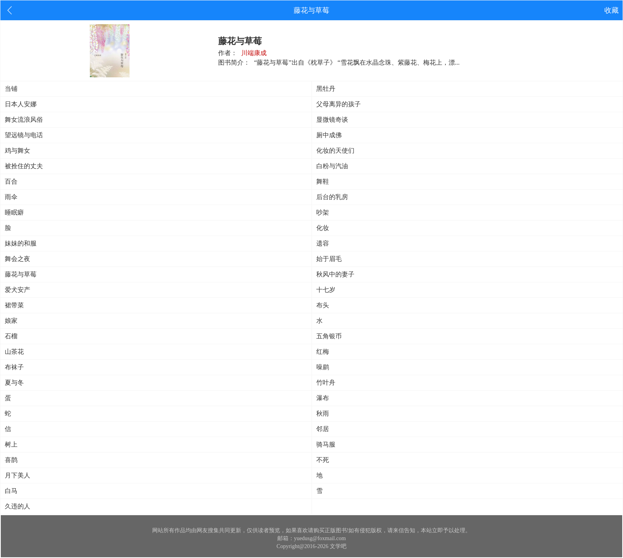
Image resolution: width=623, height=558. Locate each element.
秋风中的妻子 (335, 274)
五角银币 (329, 336)
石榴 (11, 336)
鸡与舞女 (17, 150)
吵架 (322, 212)
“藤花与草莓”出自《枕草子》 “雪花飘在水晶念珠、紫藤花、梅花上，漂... (356, 62)
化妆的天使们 (335, 150)
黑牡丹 (325, 88)
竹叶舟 (325, 382)
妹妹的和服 (21, 243)
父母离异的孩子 (338, 104)
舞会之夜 (17, 258)
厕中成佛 (329, 135)
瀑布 (322, 398)
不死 (322, 459)
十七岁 (325, 289)
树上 (11, 444)
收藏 (611, 10)
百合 (11, 181)
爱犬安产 (17, 289)
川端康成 (254, 53)
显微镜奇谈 (332, 119)
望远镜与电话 (24, 135)
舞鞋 (322, 181)
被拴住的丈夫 (24, 166)
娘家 (11, 320)
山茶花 (14, 351)
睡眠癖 (14, 212)
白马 (11, 490)
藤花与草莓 (21, 274)
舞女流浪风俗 (24, 119)
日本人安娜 (21, 104)
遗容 (322, 243)
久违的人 (17, 506)
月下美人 (17, 475)
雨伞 (11, 197)
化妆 (322, 227)
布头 (322, 305)
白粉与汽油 (332, 166)
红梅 (322, 351)
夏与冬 (14, 382)
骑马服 (325, 444)
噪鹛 (322, 367)
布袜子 (14, 367)
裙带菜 (14, 305)
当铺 (11, 88)
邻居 (322, 429)
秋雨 (322, 413)
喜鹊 (11, 459)
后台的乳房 (332, 197)
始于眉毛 (329, 258)
